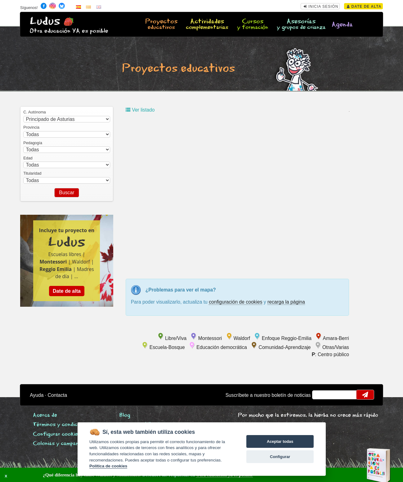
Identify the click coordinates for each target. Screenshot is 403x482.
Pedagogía (32, 143)
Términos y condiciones (61, 424)
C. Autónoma (34, 112)
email (321, 394)
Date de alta (364, 6)
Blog (124, 415)
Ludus (45, 21)
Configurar (280, 456)
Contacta (57, 395)
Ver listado (140, 109)
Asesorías (301, 24)
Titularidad (32, 173)
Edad (27, 158)
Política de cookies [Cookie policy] (108, 466)
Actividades (207, 24)
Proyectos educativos (178, 69)
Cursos (252, 24)
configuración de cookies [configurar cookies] (235, 302)
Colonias (63, 443)
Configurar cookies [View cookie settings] (57, 434)
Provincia (31, 127)
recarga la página (286, 302)
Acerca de (45, 415)
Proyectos (161, 24)
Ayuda (36, 395)
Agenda (342, 25)
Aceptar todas (280, 441)
